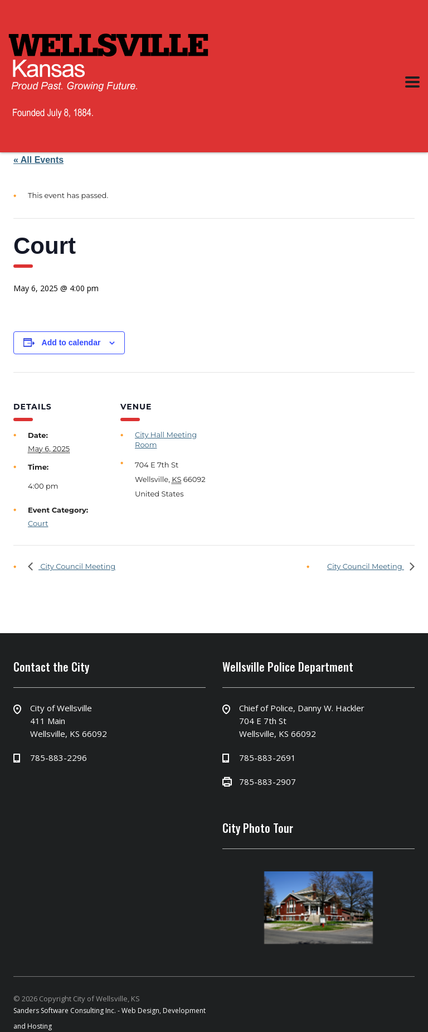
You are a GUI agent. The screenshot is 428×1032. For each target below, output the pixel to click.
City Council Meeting (76, 566)
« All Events (38, 160)
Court (38, 523)
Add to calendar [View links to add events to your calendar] (71, 342)
